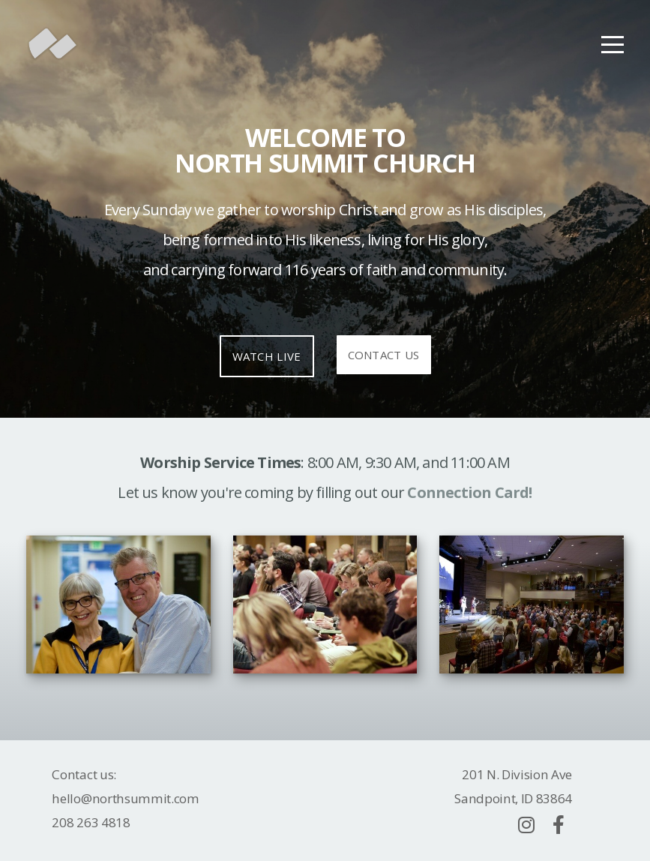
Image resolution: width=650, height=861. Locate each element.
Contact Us (384, 354)
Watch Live (266, 356)
